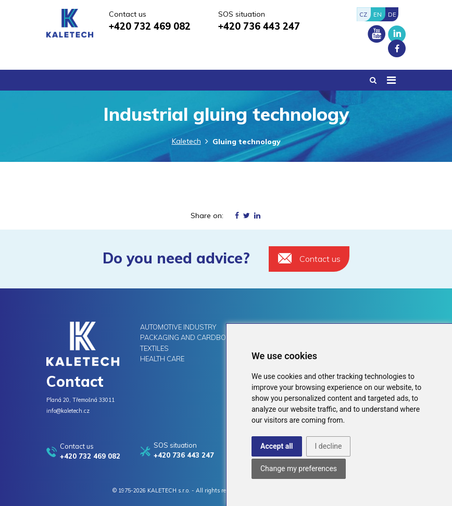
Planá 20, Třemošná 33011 (80, 399)
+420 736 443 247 (259, 26)
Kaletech (186, 141)
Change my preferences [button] (298, 468)
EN (377, 14)
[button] (373, 80)
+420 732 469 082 (150, 26)
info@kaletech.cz (68, 410)
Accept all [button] (276, 446)
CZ (363, 14)
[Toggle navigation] (391, 80)
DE (392, 14)
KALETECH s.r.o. (168, 490)
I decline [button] (328, 446)
